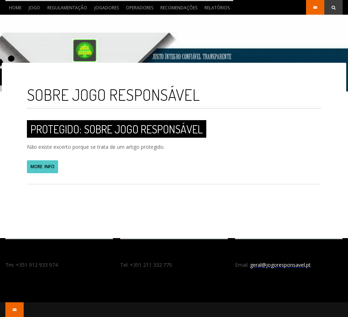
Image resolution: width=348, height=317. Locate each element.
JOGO (34, 8)
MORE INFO (42, 167)
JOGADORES (106, 8)
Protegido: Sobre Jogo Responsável (116, 129)
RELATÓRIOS (217, 8)
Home (13, 10)
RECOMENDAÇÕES (178, 8)
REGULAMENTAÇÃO (67, 8)
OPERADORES (139, 8)
